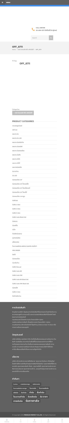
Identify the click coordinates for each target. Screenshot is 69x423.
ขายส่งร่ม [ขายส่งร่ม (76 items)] (18, 401)
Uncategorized (17, 126)
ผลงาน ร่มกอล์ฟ (17, 146)
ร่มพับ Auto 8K (17, 271)
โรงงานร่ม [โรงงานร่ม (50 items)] (33, 388)
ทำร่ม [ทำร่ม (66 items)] (31, 392)
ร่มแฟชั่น (15, 225)
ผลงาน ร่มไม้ (16, 163)
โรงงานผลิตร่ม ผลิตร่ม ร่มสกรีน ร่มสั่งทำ (24, 246)
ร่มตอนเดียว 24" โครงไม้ (19, 192)
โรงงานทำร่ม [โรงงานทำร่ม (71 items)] (19, 396)
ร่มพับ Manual (16, 267)
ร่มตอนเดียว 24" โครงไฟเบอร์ (21, 188)
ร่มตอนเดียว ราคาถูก (18, 196)
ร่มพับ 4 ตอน (16, 209)
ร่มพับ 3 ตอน (16, 292)
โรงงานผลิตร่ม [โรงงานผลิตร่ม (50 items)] (44, 388)
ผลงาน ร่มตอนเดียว (18, 151)
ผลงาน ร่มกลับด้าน (18, 142)
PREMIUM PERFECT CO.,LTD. (33, 415)
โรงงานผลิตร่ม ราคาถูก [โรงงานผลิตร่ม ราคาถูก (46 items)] (20, 388)
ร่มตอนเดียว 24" (17, 180)
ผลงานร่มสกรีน (17, 167)
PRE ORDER (16, 250)
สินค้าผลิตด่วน (16, 296)
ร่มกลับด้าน (15, 263)
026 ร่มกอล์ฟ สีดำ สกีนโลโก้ (26, 49)
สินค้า (14, 254)
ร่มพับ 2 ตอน (16, 205)
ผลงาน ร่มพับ (16, 155)
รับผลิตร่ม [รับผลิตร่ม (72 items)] (32, 396)
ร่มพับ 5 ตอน (16, 213)
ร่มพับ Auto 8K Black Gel (20, 279)
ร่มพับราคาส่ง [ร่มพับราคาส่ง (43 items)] (36, 384)
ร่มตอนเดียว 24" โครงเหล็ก (20, 184)
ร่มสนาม (14, 221)
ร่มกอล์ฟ (15, 288)
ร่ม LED (14, 175)
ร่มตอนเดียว (16, 259)
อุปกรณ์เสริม (16, 238)
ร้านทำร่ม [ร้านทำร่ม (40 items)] (15, 384)
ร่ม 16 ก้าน (15, 171)
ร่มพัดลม (15, 200)
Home (14, 49)
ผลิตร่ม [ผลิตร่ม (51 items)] (15, 392)
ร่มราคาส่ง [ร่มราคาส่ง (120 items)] (32, 400)
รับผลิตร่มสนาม (17, 234)
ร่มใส (13, 229)
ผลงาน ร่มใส (16, 159)
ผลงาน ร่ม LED (17, 138)
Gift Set (14, 130)
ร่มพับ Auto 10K (17, 275)
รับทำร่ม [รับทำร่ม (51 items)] (23, 392)
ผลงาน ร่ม (15, 134)
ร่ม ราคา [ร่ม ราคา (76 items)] (44, 396)
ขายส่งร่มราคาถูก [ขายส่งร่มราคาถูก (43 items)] (25, 384)
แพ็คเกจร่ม (15, 242)
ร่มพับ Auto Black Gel (19, 217)
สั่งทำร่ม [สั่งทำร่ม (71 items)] (40, 392)
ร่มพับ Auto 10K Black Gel (20, 283)
